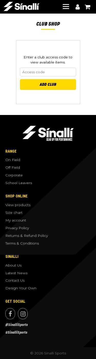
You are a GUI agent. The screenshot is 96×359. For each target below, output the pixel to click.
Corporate (14, 175)
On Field (12, 160)
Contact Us (15, 280)
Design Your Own (20, 288)
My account (77, 7)
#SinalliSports (16, 325)
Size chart (14, 212)
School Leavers (18, 183)
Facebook (10, 313)
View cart (87, 7)
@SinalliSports (16, 332)
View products (17, 205)
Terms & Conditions (22, 243)
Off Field (12, 167)
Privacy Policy (17, 228)
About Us (13, 265)
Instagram (23, 313)
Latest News (16, 273)
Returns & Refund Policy (26, 236)
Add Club (48, 84)
